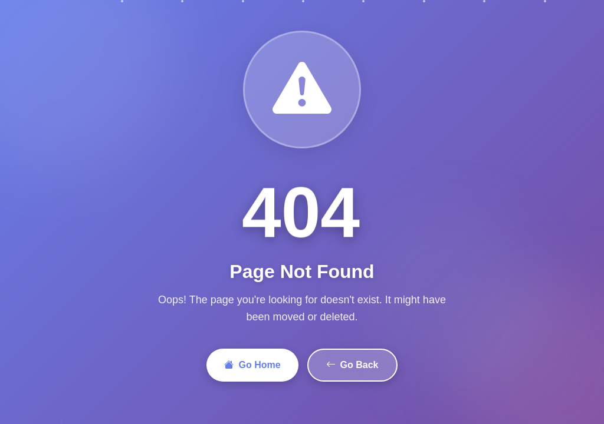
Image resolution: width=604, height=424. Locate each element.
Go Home (252, 365)
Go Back (352, 365)
